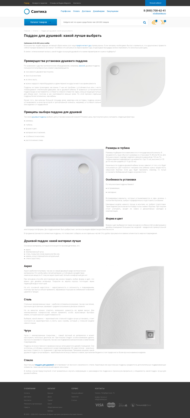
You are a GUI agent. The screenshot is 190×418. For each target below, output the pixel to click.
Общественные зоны (55, 407)
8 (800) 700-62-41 (101, 397)
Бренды (50, 411)
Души (50, 397)
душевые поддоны (39, 117)
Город (26, 3)
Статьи (74, 400)
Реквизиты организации (33, 404)
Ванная (50, 393)
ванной (82, 66)
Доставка (86, 11)
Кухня (50, 404)
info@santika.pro (159, 13)
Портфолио (66, 11)
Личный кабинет (156, 3)
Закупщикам (112, 11)
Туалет (50, 400)
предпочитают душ (83, 46)
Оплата (76, 11)
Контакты (77, 3)
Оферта (27, 407)
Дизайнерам (98, 11)
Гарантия (74, 397)
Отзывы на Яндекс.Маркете (60, 3)
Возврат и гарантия (39, 3)
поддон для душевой (44, 365)
